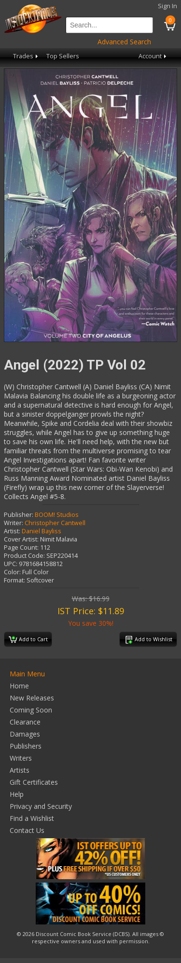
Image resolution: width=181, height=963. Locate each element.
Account (153, 56)
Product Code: (24, 556)
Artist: (12, 531)
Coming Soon (31, 709)
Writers (21, 758)
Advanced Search (124, 41)
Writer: (13, 523)
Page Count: (21, 547)
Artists (19, 770)
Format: (14, 580)
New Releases (32, 697)
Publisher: (18, 515)
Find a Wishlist (32, 818)
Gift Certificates (34, 782)
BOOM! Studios (57, 515)
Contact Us (27, 830)
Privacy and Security (41, 806)
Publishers (26, 746)
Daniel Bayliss (41, 531)
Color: (12, 572)
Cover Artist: (21, 539)
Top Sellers (62, 56)
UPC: (10, 564)
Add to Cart (28, 639)
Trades (26, 56)
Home (19, 685)
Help (17, 794)
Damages (25, 734)
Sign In (167, 6)
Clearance (25, 721)
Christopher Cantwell (55, 523)
